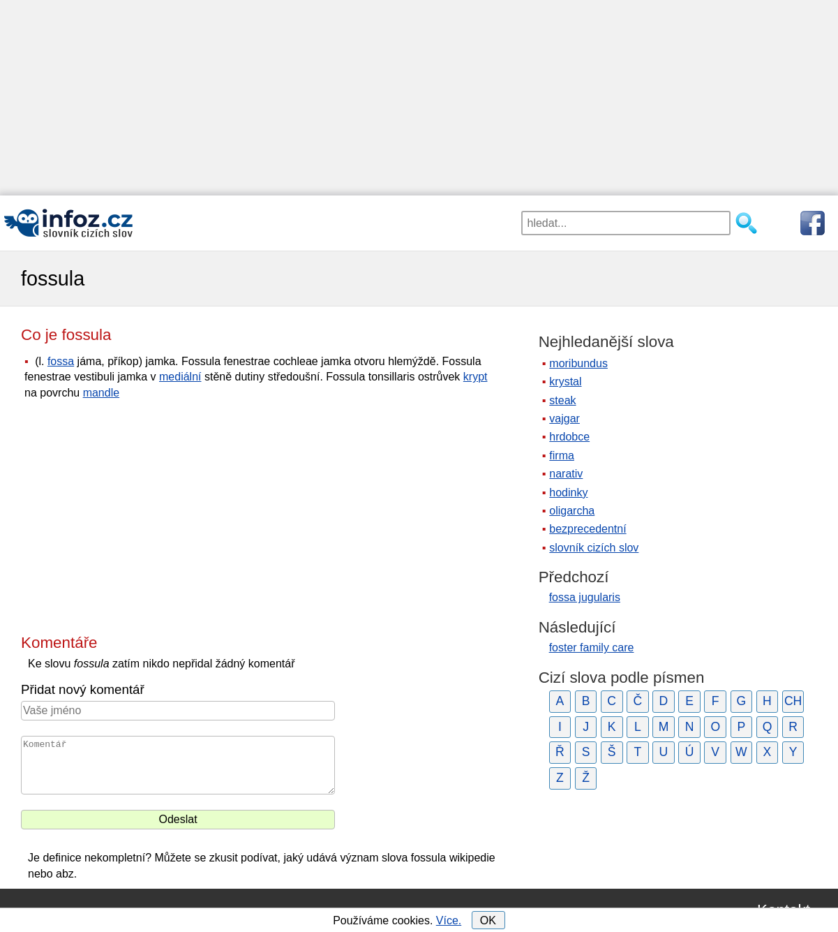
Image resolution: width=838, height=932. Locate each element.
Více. (448, 920)
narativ (566, 474)
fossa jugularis (584, 597)
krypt (475, 377)
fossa (60, 361)
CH (793, 701)
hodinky (568, 492)
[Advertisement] (418, 97)
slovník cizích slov (593, 548)
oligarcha (571, 511)
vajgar (564, 418)
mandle (101, 393)
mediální (180, 377)
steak (562, 400)
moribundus (578, 363)
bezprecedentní (587, 529)
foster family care (591, 647)
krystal (565, 381)
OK (488, 920)
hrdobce (569, 437)
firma (561, 455)
